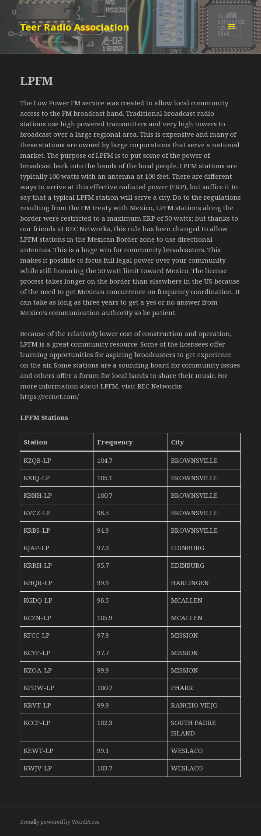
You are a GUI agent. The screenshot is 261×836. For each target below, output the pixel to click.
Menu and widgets (232, 35)
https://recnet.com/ (49, 396)
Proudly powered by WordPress (60, 822)
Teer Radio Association (74, 26)
